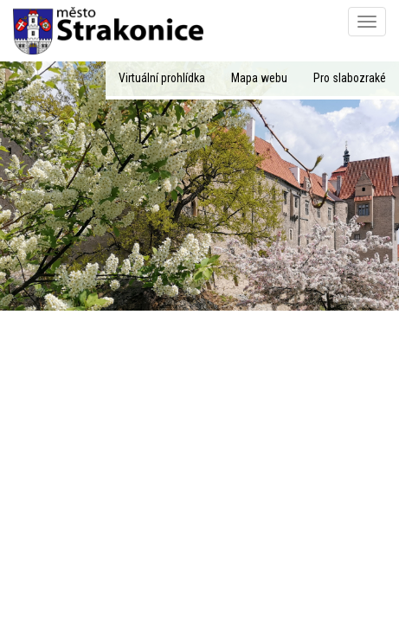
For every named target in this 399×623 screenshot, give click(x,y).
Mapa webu (259, 78)
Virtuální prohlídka (162, 78)
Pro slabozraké (349, 78)
